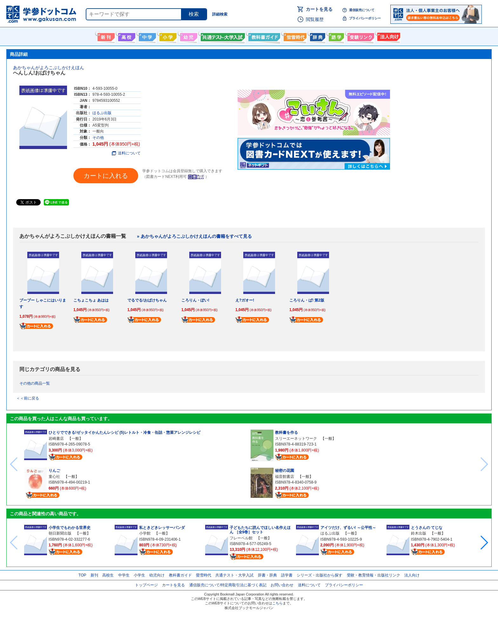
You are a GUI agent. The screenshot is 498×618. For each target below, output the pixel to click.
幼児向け (188, 35)
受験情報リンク (360, 35)
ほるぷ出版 (101, 113)
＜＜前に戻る (27, 398)
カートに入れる (106, 175)
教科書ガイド (263, 35)
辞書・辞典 (267, 575)
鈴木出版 (418, 533)
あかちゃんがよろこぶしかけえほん (48, 67)
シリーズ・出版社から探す (319, 575)
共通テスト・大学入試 (222, 35)
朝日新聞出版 (60, 533)
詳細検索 (219, 14)
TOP (82, 575)
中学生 (124, 575)
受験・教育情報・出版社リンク (373, 575)
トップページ (146, 585)
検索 (194, 14)
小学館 (145, 533)
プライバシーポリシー (365, 18)
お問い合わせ (282, 585)
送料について (126, 153)
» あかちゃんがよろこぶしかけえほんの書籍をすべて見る (194, 236)
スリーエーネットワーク (296, 438)
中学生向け (146, 35)
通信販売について (361, 10)
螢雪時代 (294, 35)
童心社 (54, 476)
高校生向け (126, 35)
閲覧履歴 (315, 19)
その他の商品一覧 (34, 383)
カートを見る (319, 9)
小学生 (139, 575)
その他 (98, 137)
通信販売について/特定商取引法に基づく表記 (227, 585)
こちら (277, 603)
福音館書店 (284, 476)
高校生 (108, 575)
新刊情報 (105, 35)
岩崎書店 (56, 438)
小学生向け (167, 35)
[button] (484, 543)
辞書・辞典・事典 (316, 35)
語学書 (335, 35)
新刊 (94, 575)
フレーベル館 (241, 538)
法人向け (388, 35)
